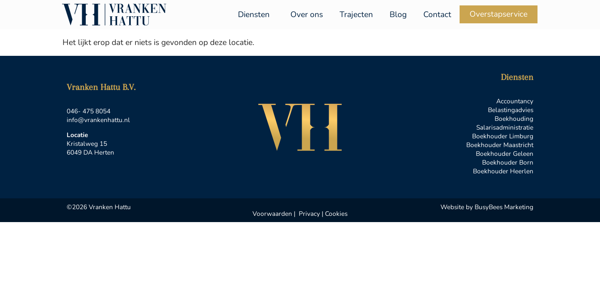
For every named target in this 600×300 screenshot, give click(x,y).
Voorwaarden (272, 213)
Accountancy (514, 101)
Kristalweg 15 (87, 143)
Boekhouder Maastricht (499, 144)
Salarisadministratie (504, 127)
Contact (437, 14)
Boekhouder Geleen (504, 153)
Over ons (306, 14)
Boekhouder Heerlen (503, 171)
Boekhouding (514, 118)
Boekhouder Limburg (502, 136)
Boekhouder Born (507, 162)
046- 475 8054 (88, 111)
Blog (398, 14)
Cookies (336, 213)
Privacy (309, 213)
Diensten (256, 14)
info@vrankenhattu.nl (98, 119)
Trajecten (356, 14)
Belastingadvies (510, 109)
